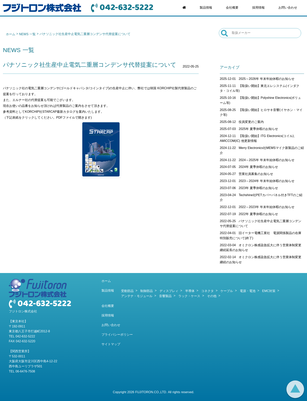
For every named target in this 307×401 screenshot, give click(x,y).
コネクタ (207, 291)
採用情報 (258, 7)
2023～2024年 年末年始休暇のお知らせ (266, 181)
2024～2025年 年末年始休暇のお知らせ (266, 160)
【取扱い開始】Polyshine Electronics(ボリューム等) (260, 101)
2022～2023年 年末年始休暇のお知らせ (266, 207)
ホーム (10, 34)
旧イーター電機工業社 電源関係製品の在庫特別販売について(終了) (261, 236)
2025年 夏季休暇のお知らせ (258, 129)
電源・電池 (247, 291)
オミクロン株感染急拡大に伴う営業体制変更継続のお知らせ (261, 260)
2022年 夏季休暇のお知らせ (258, 214)
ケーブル (226, 291)
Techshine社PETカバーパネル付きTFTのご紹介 (261, 198)
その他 (211, 296)
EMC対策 (268, 291)
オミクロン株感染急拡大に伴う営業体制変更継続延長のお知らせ (261, 248)
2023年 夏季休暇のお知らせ (258, 188)
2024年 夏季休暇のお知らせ (258, 167)
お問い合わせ (287, 7)
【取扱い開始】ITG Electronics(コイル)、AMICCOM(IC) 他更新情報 (258, 139)
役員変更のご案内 (251, 122)
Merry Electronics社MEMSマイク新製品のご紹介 (262, 151)
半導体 (190, 291)
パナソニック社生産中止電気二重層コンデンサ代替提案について (89, 65)
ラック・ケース (189, 296)
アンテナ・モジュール (136, 296)
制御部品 (146, 291)
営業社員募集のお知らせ (256, 174)
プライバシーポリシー (117, 335)
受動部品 (127, 291)
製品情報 (206, 7)
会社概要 (232, 7)
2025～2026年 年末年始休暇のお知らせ (266, 79)
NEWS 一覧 (27, 34)
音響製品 (165, 296)
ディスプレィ (168, 291)
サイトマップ (110, 344)
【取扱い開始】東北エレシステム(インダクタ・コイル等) (259, 89)
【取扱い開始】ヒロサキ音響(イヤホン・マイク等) (261, 113)
